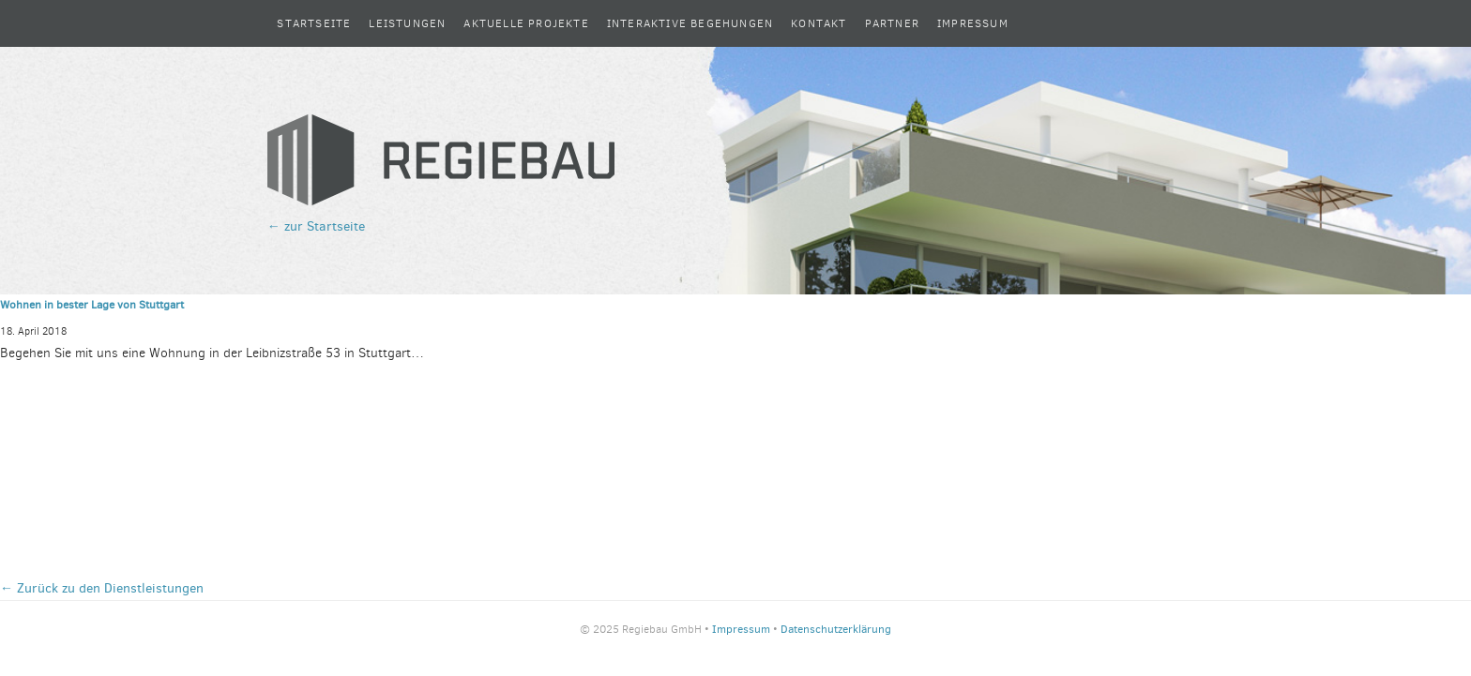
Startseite (314, 23)
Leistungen (407, 23)
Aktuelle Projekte (525, 23)
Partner (892, 23)
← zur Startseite (316, 226)
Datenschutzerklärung (836, 629)
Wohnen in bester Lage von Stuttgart (92, 304)
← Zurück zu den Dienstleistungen (102, 588)
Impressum (972, 23)
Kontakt (818, 23)
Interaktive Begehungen (690, 23)
